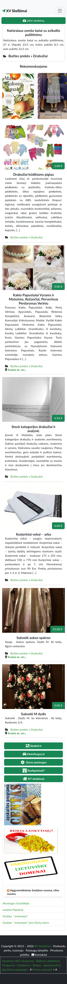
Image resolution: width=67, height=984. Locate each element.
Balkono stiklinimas (48, 961)
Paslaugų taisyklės (37, 950)
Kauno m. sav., (17, 369)
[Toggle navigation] (60, 10)
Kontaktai (39, 954)
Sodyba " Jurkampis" (15, 916)
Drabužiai (37, 237)
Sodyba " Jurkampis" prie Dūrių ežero (26, 922)
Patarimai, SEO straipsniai (18, 961)
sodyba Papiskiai (13, 909)
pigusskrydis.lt (52, 965)
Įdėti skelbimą (33, 20)
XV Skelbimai (14, 11)
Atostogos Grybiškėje (16, 903)
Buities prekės (19, 237)
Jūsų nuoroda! (43, 969)
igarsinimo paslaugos (15, 969)
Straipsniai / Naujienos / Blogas (21, 965)
